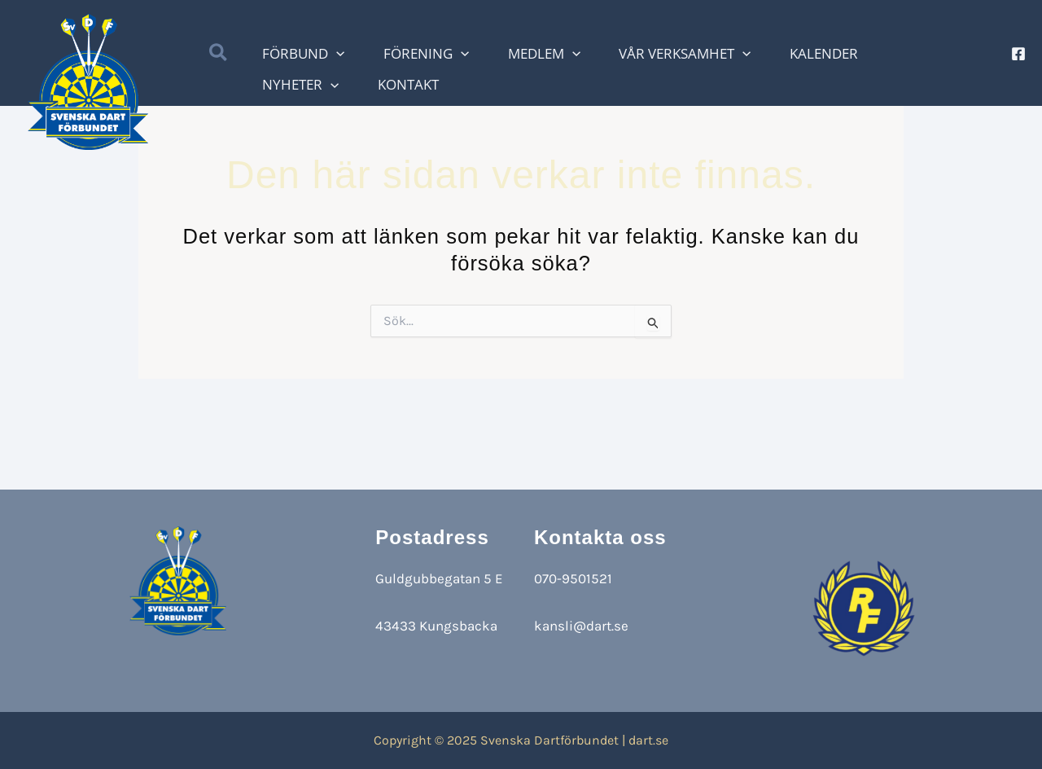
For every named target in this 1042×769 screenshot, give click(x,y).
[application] (377, 55)
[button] (270, 55)
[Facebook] (1018, 54)
